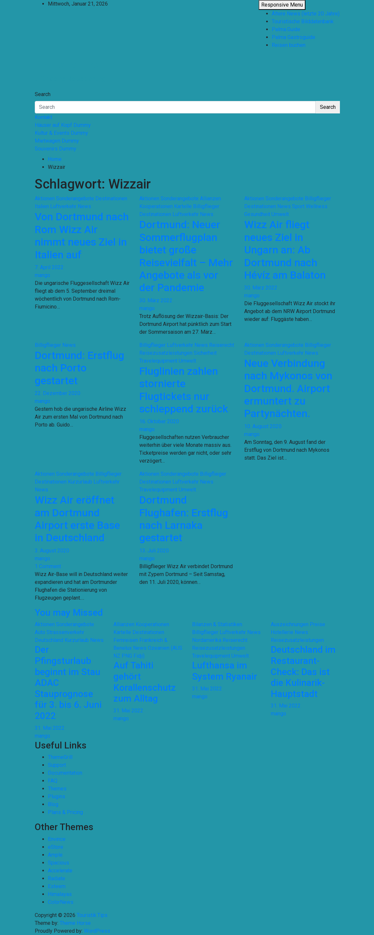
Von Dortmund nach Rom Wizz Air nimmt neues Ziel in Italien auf (82, 235)
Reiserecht (221, 345)
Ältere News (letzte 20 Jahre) (306, 13)
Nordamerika (206, 640)
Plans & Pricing (65, 812)
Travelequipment (158, 361)
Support (57, 765)
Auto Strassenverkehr (59, 632)
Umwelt (280, 214)
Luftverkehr (63, 206)
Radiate (56, 878)
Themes (57, 789)
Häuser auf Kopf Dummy (63, 125)
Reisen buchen (288, 45)
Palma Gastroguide (293, 37)
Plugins (56, 796)
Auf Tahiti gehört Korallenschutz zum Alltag (144, 682)
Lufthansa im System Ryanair (224, 671)
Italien (42, 206)
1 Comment (48, 566)
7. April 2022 (49, 267)
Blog (53, 804)
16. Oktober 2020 (159, 421)
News (84, 206)
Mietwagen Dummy (57, 141)
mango (42, 275)
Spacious (58, 863)
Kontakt (43, 117)
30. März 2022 (155, 300)
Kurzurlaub (80, 482)
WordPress (97, 931)
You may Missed (69, 612)
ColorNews (60, 902)
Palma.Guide (286, 29)
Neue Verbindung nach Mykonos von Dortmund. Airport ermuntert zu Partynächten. (288, 388)
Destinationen (111, 198)
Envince (57, 839)
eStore (55, 847)
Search (42, 94)
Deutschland (49, 640)
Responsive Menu (282, 5)
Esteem (57, 886)
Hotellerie (282, 632)
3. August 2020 (52, 550)
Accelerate (60, 870)
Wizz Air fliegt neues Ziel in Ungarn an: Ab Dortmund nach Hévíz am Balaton (285, 249)
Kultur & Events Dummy (61, 133)
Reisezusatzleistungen (165, 353)
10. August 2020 (263, 426)
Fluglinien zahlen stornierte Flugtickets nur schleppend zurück (183, 390)
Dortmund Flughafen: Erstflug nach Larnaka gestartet (183, 519)
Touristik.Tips (67, 65)
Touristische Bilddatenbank (303, 21)
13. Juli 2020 (154, 550)
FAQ (52, 781)
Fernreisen (125, 640)
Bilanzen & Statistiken (217, 624)
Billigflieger (206, 206)
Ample (55, 855)
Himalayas (60, 894)
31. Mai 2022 (50, 728)
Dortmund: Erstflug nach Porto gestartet (79, 368)
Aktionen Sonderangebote (64, 198)
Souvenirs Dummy (55, 149)
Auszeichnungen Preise (298, 624)
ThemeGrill (60, 757)
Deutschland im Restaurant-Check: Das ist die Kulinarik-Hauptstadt (303, 671)
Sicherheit (205, 353)
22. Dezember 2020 (57, 393)
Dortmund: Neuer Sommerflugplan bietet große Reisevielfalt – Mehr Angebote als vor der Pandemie (186, 256)
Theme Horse (75, 923)
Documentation (65, 773)
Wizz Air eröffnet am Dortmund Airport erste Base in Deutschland (77, 519)
